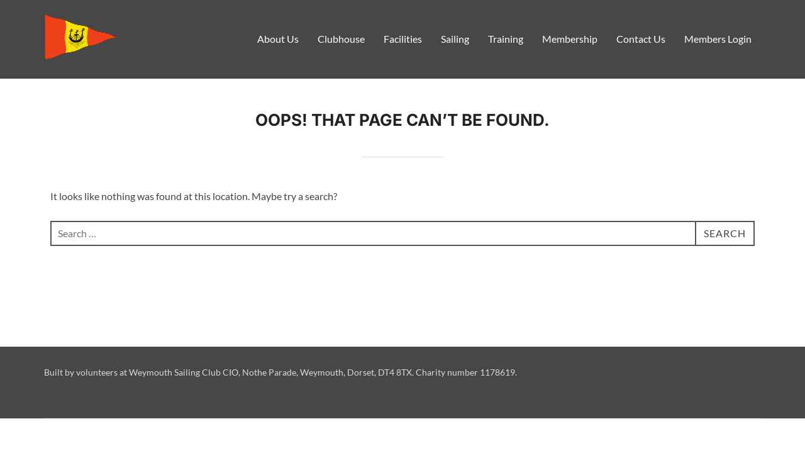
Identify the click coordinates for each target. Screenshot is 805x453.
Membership (569, 39)
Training (505, 39)
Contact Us (640, 39)
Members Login (718, 39)
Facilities (403, 39)
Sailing (455, 39)
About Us (278, 39)
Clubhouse (341, 39)
